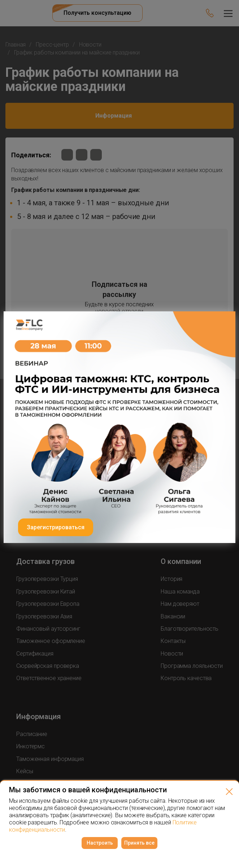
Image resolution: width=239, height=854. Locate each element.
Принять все (139, 843)
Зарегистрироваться (55, 527)
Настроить (100, 843)
